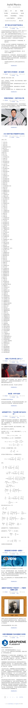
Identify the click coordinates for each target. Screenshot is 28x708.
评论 (17, 28)
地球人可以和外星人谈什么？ (14, 358)
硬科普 (6, 15)
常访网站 (6, 13)
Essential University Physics (10, 20)
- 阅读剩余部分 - (14, 65)
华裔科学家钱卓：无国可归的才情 (14, 98)
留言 (16, 10)
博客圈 (21, 10)
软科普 (22, 13)
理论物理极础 (13, 15)
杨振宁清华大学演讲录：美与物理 (14, 72)
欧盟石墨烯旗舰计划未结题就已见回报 (14, 634)
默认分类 (21, 20)
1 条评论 (17, 137)
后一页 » (21, 697)
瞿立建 (6, 27)
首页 (6, 10)
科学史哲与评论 (14, 13)
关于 (11, 10)
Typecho (17, 703)
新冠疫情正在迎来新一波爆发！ (14, 550)
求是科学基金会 (9, 399)
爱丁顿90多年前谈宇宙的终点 (14, 25)
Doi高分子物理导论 (10, 18)
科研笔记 (21, 15)
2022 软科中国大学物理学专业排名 (14, 134)
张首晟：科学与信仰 (14, 393)
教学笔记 (20, 18)
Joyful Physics (14, 4)
